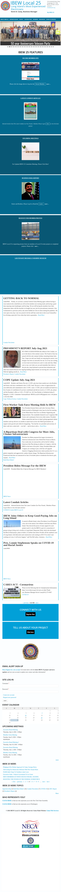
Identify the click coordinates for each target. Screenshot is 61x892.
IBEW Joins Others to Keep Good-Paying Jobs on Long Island (30, 516)
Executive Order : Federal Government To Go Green (18, 774)
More (57, 793)
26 (53, 46)
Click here (30, 632)
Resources (42, 19)
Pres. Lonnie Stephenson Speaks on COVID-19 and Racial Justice (28, 543)
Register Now (30, 614)
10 (24, 46)
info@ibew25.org (51, 7)
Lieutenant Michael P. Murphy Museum (30, 258)
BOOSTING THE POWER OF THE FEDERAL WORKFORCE (21, 779)
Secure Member (40, 84)
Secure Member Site (30, 58)
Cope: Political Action (9, 399)
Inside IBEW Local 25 (16, 510)
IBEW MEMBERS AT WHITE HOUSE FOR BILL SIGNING (21, 777)
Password (5, 689)
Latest (41, 204)
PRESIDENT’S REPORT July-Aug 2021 (25, 348)
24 (49, 46)
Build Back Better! (8, 460)
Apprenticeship (14, 19)
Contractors (28, 19)
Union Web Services (53, 810)
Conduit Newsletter (8, 342)
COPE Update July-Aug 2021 (19, 379)
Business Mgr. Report (30, 178)
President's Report (8, 374)
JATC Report (53, 789)
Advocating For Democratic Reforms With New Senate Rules (20, 769)
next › (37, 603)
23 (47, 46)
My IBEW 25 (50, 12)
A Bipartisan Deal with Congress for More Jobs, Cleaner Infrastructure (29, 433)
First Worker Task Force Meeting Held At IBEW (29, 404)
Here (48, 123)
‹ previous (26, 603)
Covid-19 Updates (51, 19)
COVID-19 (25, 594)
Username (5, 683)
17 (36, 46)
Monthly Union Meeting (10, 735)
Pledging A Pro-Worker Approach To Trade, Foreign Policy (20, 767)
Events (21, 19)
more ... (48, 84)
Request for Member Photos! (30, 218)
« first (13, 781)
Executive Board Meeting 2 (11, 742)
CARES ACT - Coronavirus (18, 584)
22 (45, 46)
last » (48, 781)
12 (27, 46)
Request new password (9, 697)
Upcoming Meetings (31, 138)
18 (38, 46)
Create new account (8, 695)
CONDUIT (6, 510)
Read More (41, 315)
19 (40, 46)
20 (42, 46)
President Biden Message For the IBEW (24, 465)
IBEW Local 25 (26, 3)
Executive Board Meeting (10, 730)
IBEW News (7, 496)
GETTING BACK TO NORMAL (21, 298)
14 (31, 46)
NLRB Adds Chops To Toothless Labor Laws (16, 772)
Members (35, 19)
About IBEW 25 (4, 19)
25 (51, 46)
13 (29, 46)
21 (44, 46)
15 (33, 46)
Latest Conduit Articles (30, 98)
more (57, 760)
